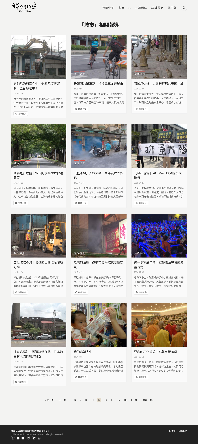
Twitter (34, 438)
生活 (76, 74)
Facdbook (13, 438)
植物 (16, 163)
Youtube (18, 438)
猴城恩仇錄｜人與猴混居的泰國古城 (158, 83)
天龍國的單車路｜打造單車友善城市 (98, 83)
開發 (22, 163)
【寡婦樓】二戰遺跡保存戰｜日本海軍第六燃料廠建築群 (38, 354)
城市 (22, 74)
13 (105, 399)
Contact (23, 438)
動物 (137, 74)
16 (125, 399)
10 (86, 399)
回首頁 (172, 431)
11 (92, 399)
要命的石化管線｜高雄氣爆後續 (155, 351)
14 (112, 399)
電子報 (172, 8)
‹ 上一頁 (62, 399)
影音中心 (124, 8)
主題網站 (141, 8)
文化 (16, 74)
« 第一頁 (49, 399)
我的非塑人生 (83, 351)
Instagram (28, 438)
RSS (39, 438)
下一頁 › (134, 399)
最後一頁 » (148, 399)
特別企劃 (108, 8)
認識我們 (157, 8)
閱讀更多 (22, 113)
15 (118, 399)
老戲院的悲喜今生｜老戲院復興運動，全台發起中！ (36, 85)
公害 (16, 252)
